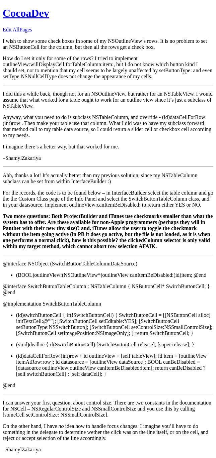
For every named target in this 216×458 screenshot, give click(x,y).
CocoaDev (26, 13)
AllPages (22, 29)
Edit (7, 29)
